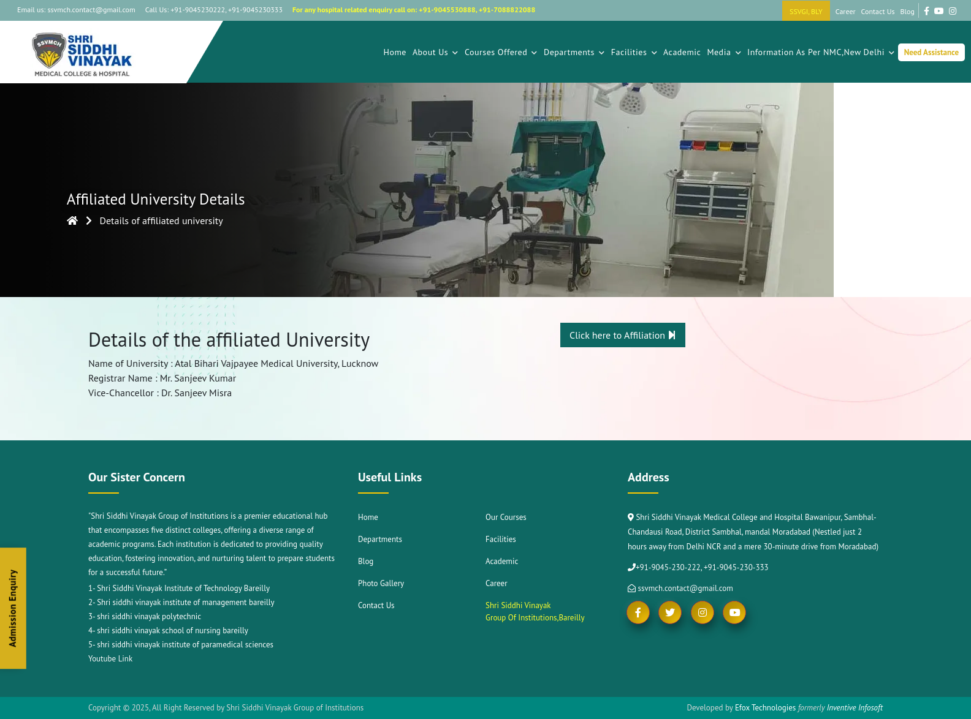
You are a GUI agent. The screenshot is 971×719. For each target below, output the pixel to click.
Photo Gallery (381, 583)
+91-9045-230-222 (668, 567)
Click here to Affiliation (622, 335)
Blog (908, 11)
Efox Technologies (765, 707)
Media (724, 52)
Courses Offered (501, 52)
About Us (436, 52)
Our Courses (506, 517)
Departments (574, 52)
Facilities (634, 52)
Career (846, 11)
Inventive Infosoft (855, 707)
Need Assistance (931, 52)
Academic (682, 52)
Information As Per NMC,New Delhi (821, 52)
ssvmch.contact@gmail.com (680, 588)
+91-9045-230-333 (736, 567)
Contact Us (878, 11)
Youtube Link (110, 658)
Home (394, 52)
